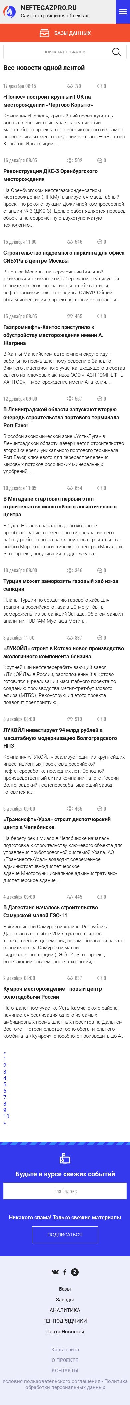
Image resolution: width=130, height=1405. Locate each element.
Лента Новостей (65, 1332)
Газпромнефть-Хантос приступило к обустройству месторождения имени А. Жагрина (53, 335)
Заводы (65, 1300)
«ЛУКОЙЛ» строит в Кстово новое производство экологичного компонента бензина (63, 652)
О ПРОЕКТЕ (65, 1360)
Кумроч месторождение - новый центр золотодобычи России (52, 993)
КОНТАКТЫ (65, 1371)
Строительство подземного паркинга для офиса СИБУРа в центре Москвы (64, 257)
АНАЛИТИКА (65, 1310)
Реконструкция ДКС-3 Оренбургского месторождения (50, 175)
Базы (65, 1289)
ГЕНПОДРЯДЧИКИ (65, 1321)
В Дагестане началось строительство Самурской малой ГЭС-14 (50, 911)
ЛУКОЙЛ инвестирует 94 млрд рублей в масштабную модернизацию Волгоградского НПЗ (60, 738)
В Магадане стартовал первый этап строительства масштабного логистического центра (60, 507)
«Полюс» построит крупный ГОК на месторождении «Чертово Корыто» (48, 101)
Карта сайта (65, 1350)
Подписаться (65, 1234)
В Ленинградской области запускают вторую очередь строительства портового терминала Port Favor (61, 417)
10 (6, 1116)
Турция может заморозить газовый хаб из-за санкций (60, 585)
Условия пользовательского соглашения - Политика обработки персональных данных (65, 1384)
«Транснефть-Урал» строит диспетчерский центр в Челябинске (57, 823)
